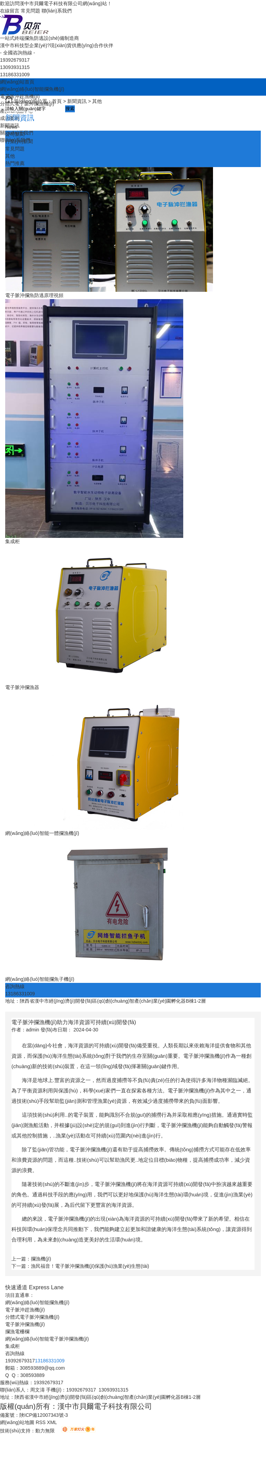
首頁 (57, 101)
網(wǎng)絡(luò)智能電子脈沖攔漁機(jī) (47, 1339)
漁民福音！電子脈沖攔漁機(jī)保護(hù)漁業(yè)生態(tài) (90, 1266)
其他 (97, 101)
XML (52, 1422)
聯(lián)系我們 (57, 11)
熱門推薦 (15, 163)
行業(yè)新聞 (19, 141)
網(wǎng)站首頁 (17, 82)
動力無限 (45, 1430)
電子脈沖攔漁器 (22, 687)
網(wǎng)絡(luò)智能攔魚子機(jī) (39, 979)
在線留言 (9, 11)
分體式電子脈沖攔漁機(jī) (32, 1317)
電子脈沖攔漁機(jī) (25, 1324)
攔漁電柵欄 (17, 1331)
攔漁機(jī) (41, 1259)
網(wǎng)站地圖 (17, 1422)
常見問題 (30, 11)
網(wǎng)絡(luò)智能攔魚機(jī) (32, 89)
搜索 (69, 108)
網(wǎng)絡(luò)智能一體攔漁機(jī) (42, 833)
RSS (41, 1422)
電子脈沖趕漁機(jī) (25, 1309)
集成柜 (12, 541)
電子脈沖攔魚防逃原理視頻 (34, 295)
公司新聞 (15, 134)
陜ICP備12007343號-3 (43, 1415)
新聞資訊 (77, 101)
